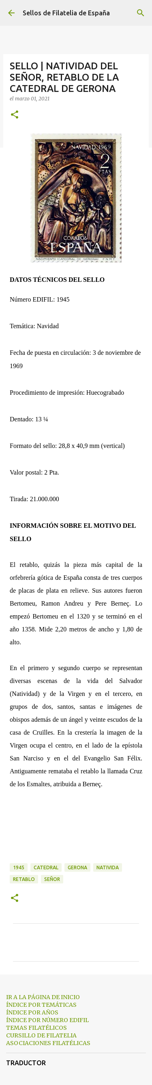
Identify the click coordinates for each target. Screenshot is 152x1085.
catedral (46, 867)
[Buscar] (141, 13)
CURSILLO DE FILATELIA (41, 1035)
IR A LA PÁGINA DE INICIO (43, 997)
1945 (18, 867)
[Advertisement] (76, 833)
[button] (14, 115)
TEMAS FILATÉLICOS (36, 1027)
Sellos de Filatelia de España (66, 13)
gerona (77, 867)
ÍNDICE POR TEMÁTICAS (41, 1004)
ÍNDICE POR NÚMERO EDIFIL (47, 1020)
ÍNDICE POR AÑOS (32, 1012)
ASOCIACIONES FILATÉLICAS (48, 1043)
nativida (107, 867)
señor (52, 879)
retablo (24, 879)
